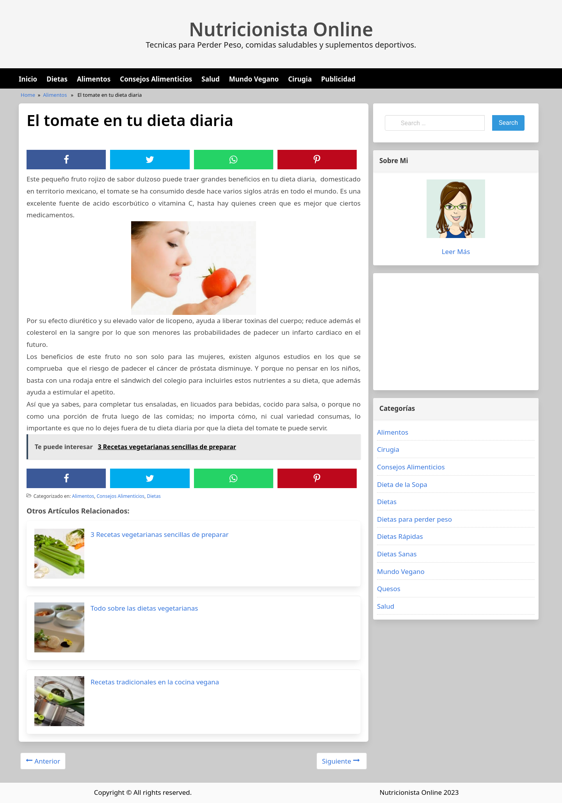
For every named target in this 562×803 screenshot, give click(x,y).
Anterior (43, 761)
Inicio (28, 79)
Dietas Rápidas (400, 536)
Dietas (57, 79)
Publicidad (338, 79)
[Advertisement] (456, 331)
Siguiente (340, 761)
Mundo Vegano (254, 79)
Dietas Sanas (397, 553)
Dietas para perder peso (414, 519)
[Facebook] (66, 159)
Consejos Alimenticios (156, 79)
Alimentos (93, 79)
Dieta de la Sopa (402, 484)
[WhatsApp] (233, 159)
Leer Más (456, 251)
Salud (210, 79)
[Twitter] (150, 159)
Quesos (388, 588)
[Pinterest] (317, 159)
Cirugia (300, 79)
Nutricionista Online (281, 29)
